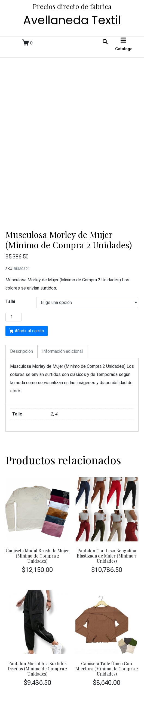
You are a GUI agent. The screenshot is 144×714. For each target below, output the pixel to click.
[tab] (21, 351)
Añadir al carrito (29, 330)
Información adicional (62, 351)
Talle (10, 301)
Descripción (21, 351)
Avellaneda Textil (72, 20)
